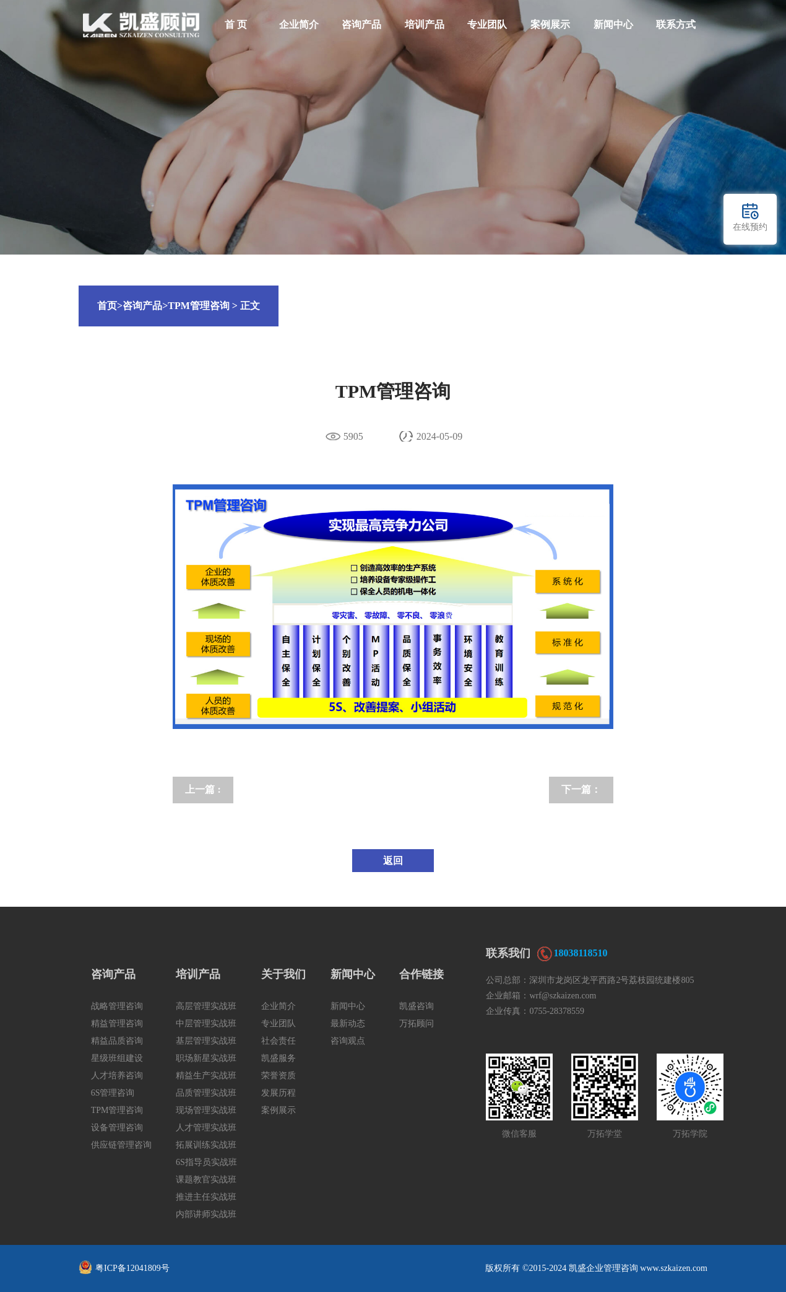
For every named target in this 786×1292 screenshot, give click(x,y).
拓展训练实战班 (206, 1145)
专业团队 (487, 24)
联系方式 (676, 24)
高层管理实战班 (206, 1006)
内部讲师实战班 (206, 1214)
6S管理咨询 (113, 1093)
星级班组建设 (117, 1058)
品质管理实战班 (206, 1093)
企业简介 (299, 24)
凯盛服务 (278, 1058)
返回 (393, 860)
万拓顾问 (416, 1023)
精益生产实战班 (206, 1075)
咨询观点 (347, 1040)
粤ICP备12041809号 (132, 1268)
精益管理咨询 (117, 1023)
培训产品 (424, 24)
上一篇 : (202, 789)
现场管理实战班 (206, 1110)
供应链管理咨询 (121, 1145)
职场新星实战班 (206, 1058)
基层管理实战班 (206, 1040)
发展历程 (278, 1093)
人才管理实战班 (206, 1127)
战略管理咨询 (117, 1006)
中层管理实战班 (206, 1023)
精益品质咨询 (117, 1040)
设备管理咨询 (117, 1127)
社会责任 (278, 1040)
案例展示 (550, 24)
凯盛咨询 (416, 1006)
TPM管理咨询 (199, 305)
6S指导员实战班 (206, 1162)
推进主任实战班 (206, 1197)
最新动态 (347, 1023)
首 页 (236, 24)
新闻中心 (613, 24)
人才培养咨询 (117, 1075)
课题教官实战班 (206, 1179)
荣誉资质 (278, 1075)
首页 (110, 305)
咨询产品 (361, 24)
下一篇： (581, 789)
